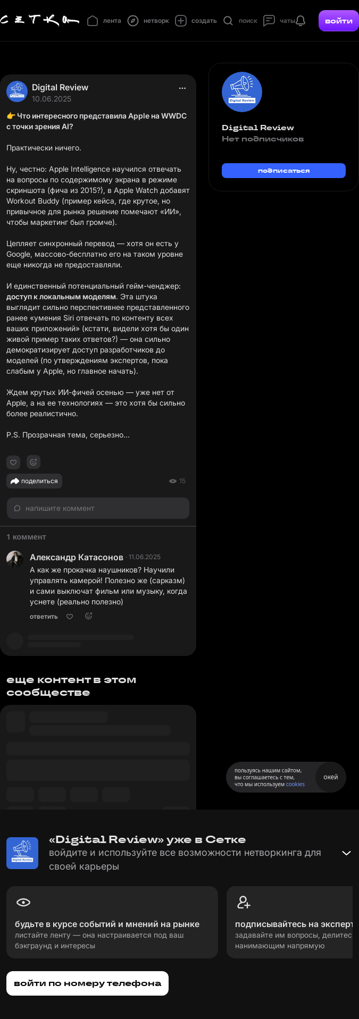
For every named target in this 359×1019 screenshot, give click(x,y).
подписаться (284, 170)
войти (339, 20)
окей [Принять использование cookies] (330, 776)
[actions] (182, 88)
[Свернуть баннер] (346, 853)
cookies (295, 784)
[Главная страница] (40, 20)
